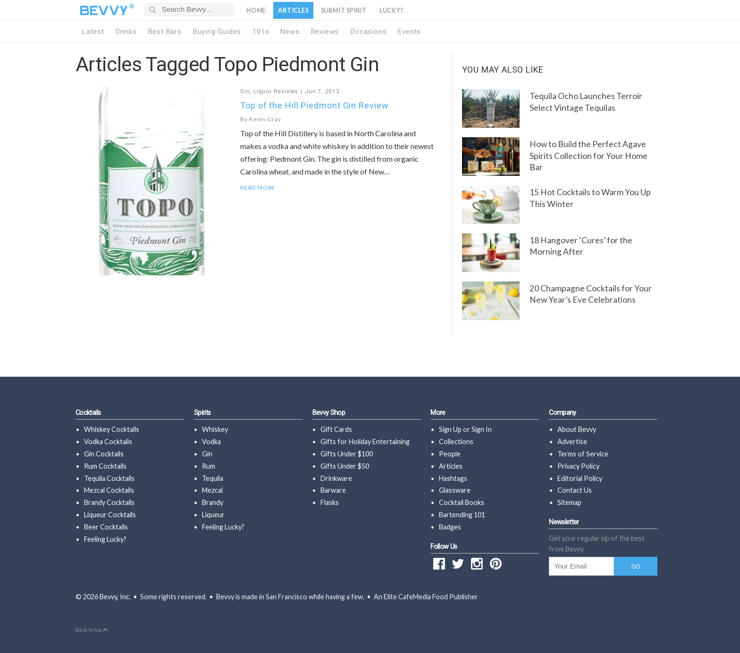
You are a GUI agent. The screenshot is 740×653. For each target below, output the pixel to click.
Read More (257, 187)
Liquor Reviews (275, 91)
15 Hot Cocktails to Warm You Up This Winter (590, 198)
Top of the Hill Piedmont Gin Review (314, 105)
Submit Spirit (344, 10)
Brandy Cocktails (109, 502)
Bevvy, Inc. (115, 597)
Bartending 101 (462, 515)
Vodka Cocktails (108, 442)
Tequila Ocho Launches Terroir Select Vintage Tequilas (586, 102)
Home (256, 10)
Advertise (572, 442)
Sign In (481, 429)
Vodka (211, 442)
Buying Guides (217, 31)
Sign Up (450, 429)
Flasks (329, 502)
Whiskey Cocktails (111, 429)
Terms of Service (582, 454)
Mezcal (212, 490)
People (450, 454)
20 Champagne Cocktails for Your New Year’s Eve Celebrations (591, 294)
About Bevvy (576, 429)
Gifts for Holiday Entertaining (365, 442)
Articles (293, 10)
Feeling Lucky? (105, 539)
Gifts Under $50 (344, 466)
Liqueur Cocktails (110, 515)
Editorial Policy (579, 478)
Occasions (368, 31)
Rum (208, 466)
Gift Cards (336, 429)
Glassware (455, 490)
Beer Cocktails (106, 527)
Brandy (212, 502)
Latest (93, 31)
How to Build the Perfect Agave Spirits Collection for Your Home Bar (589, 155)
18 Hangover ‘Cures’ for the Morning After (581, 246)
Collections (456, 442)
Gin (245, 91)
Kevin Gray (265, 119)
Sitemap (569, 502)
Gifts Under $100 (346, 454)
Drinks (126, 31)
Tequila (212, 478)
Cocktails (88, 413)
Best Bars (165, 31)
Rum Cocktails (105, 466)
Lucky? (391, 10)
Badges (450, 527)
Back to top (92, 630)
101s (260, 31)
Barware (333, 490)
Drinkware (336, 478)
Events (409, 31)
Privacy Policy (578, 466)
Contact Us (574, 490)
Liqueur (213, 515)
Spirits (202, 413)
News (289, 31)
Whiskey (215, 429)
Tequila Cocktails (109, 478)
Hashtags (453, 478)
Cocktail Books (461, 502)
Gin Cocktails (104, 454)
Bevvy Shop (328, 413)
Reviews (325, 31)
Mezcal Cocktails (109, 490)
